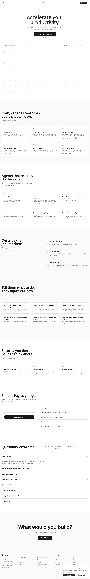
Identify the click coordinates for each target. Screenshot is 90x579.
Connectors (22, 562)
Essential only (81, 575)
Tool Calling (57, 564)
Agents (21, 559)
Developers (46, 2)
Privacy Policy (68, 572)
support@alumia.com (7, 565)
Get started (84, 2)
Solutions (38, 2)
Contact (74, 562)
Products (30, 2)
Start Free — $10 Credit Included (45, 34)
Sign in (77, 2)
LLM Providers (58, 567)
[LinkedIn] (4, 567)
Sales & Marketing (41, 567)
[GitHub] (6, 567)
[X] (2, 567)
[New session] (84, 45)
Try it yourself (6, 330)
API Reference (58, 559)
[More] (86, 45)
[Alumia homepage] (5, 3)
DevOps (39, 569)
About (74, 559)
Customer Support (41, 564)
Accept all (69, 575)
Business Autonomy (41, 559)
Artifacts (21, 567)
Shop (20, 564)
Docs (56, 557)
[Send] (86, 93)
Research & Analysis (41, 557)
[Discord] (8, 567)
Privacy (74, 564)
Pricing (53, 2)
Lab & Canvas (22, 557)
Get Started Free (19, 417)
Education (39, 562)
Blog (74, 557)
